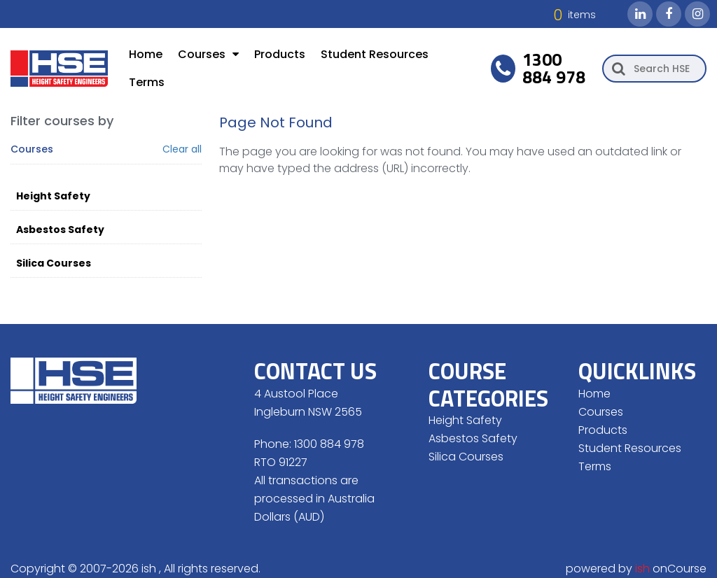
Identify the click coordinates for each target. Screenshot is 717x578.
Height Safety (53, 196)
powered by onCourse (636, 569)
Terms (147, 82)
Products (279, 54)
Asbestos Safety (60, 230)
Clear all (182, 149)
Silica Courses (53, 263)
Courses (208, 54)
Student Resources (375, 54)
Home (145, 54)
